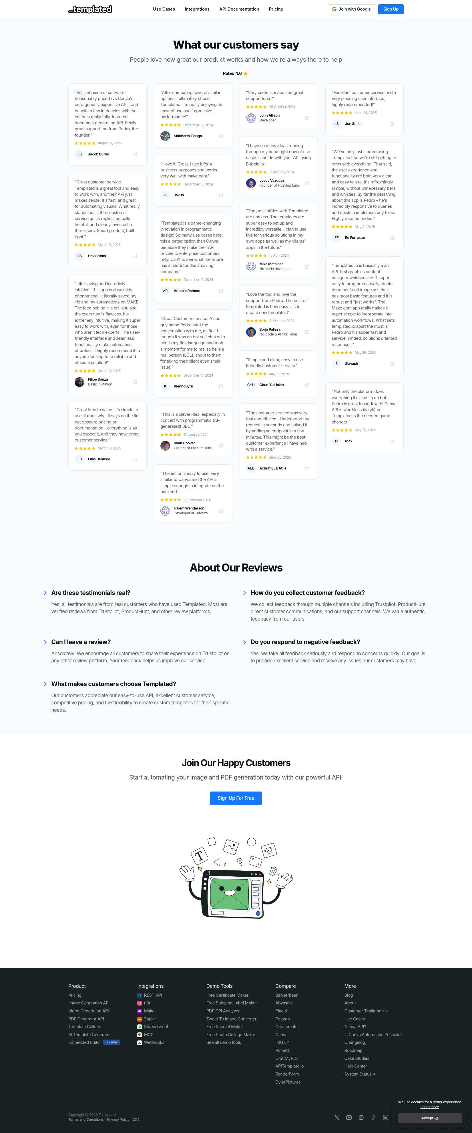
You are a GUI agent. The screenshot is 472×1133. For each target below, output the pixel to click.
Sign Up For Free (236, 798)
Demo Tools (219, 986)
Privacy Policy (118, 1119)
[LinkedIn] (385, 1117)
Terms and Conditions (85, 1119)
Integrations (197, 9)
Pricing (276, 9)
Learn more (429, 1107)
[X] (337, 1117)
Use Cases (164, 9)
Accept (430, 1118)
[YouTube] (349, 1117)
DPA (136, 1119)
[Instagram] (361, 1117)
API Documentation (239, 9)
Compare (285, 986)
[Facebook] (373, 1117)
